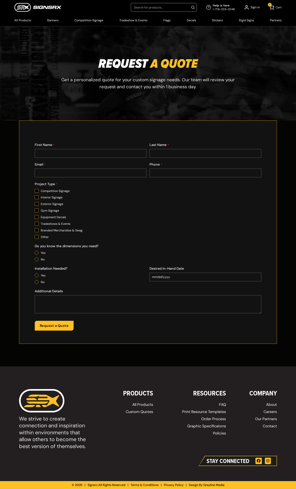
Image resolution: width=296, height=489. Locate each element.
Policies (219, 433)
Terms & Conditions (145, 485)
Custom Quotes (139, 411)
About (271, 404)
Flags (167, 20)
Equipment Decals (53, 217)
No (43, 259)
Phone (156, 164)
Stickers (217, 20)
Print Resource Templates (204, 411)
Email (40, 164)
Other (45, 237)
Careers (270, 411)
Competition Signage (88, 20)
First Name (45, 145)
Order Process (213, 418)
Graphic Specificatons (206, 426)
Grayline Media (213, 485)
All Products (22, 20)
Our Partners (266, 418)
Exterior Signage (52, 204)
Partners (276, 20)
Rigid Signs (246, 20)
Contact (270, 426)
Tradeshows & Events (55, 224)
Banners (53, 20)
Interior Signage (51, 197)
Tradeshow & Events (133, 20)
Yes (43, 253)
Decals (191, 20)
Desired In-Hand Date (167, 268)
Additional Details (49, 291)
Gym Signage (50, 211)
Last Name (159, 145)
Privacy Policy (173, 485)
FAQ (222, 404)
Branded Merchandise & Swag (61, 230)
